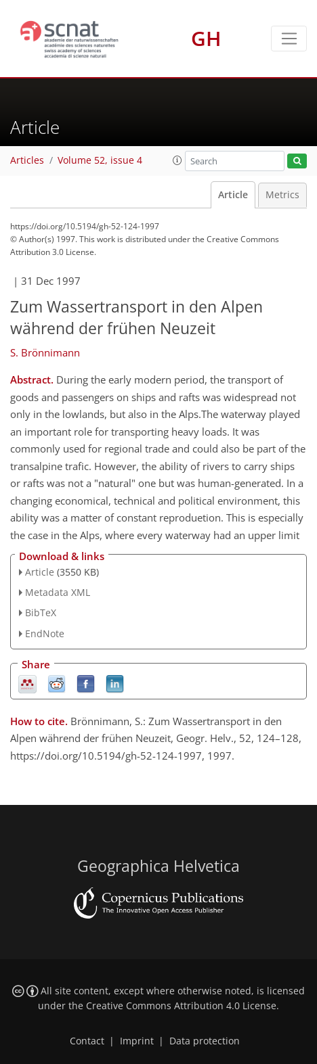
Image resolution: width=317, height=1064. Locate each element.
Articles (27, 160)
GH (206, 38)
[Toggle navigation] (289, 38)
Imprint (137, 1041)
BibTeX (40, 612)
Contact (87, 1041)
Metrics (282, 195)
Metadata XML (57, 592)
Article (233, 195)
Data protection (204, 1041)
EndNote (44, 633)
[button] (177, 160)
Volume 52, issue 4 (100, 160)
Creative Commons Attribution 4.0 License (181, 1006)
